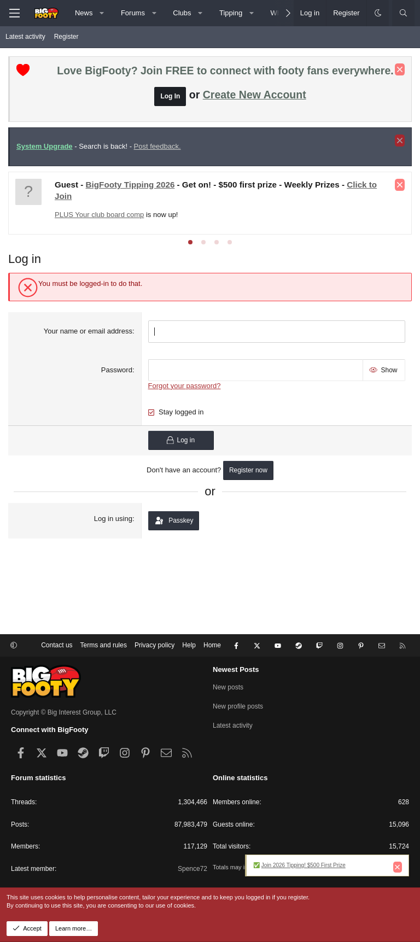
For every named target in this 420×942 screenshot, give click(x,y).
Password (116, 370)
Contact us (56, 645)
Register (66, 36)
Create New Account (254, 95)
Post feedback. (157, 146)
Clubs (182, 13)
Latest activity (25, 36)
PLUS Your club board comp (99, 214)
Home (212, 645)
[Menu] (14, 13)
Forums (133, 13)
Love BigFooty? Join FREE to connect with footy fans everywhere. (225, 71)
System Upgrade (44, 146)
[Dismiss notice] (400, 69)
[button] (102, 13)
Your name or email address (88, 331)
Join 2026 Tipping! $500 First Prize (303, 865)
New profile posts (238, 706)
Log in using (113, 518)
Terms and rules (103, 645)
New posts (228, 687)
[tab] (190, 242)
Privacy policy (154, 645)
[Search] (403, 13)
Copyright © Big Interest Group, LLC (63, 712)
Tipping (230, 13)
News (84, 13)
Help (189, 645)
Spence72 (192, 869)
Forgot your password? (184, 386)
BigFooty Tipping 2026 (130, 184)
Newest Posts (236, 669)
